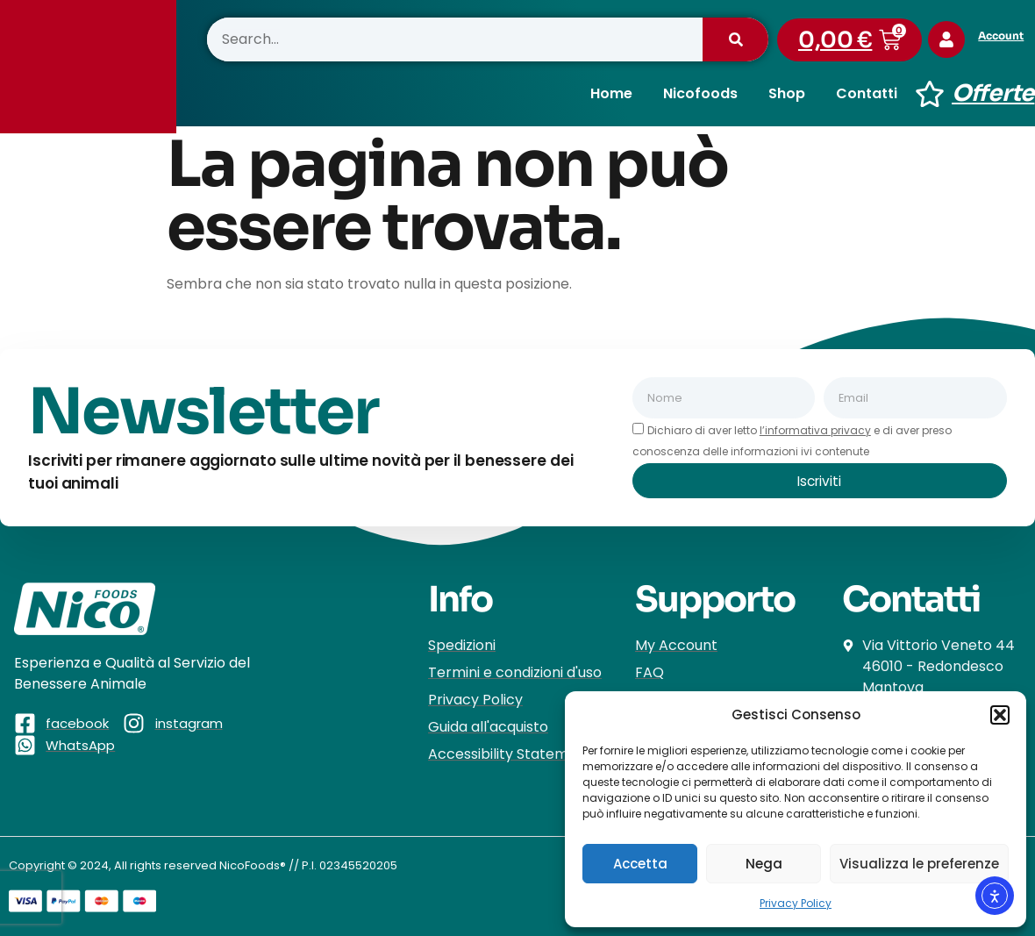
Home (611, 93)
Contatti (866, 93)
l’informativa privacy (815, 430)
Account (1006, 35)
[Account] (949, 39)
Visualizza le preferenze (919, 863)
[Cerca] (735, 39)
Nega (764, 863)
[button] (1000, 715)
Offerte (993, 93)
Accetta (640, 863)
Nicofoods (700, 93)
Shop (786, 93)
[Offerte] (930, 94)
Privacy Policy (796, 903)
